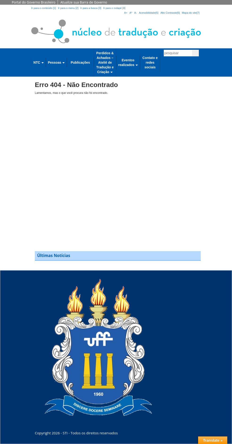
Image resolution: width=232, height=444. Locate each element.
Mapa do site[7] (191, 12)
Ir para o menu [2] (68, 8)
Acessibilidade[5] (149, 12)
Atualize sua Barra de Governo (83, 2)
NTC (36, 62)
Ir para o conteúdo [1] (43, 8)
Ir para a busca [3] (90, 8)
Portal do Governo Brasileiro (33, 2)
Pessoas (54, 62)
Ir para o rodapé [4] (114, 8)
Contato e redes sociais (150, 62)
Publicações (80, 62)
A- (135, 12)
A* (130, 12)
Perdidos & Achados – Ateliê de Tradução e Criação (105, 62)
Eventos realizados (126, 62)
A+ (125, 12)
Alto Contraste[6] (170, 12)
